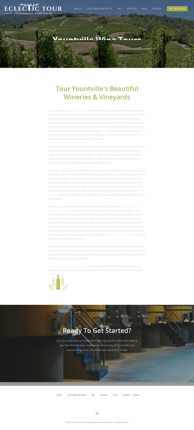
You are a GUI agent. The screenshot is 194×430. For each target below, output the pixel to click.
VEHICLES (131, 8)
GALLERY (156, 8)
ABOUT (78, 8)
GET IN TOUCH (177, 8)
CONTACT (136, 395)
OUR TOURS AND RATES (99, 8)
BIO (119, 8)
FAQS (144, 8)
